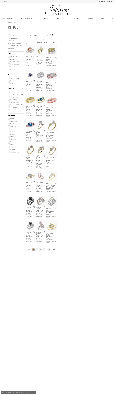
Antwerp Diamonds (26, 18)
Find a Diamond (7, 18)
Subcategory (12, 35)
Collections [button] (60, 18)
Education (75, 18)
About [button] (102, 18)
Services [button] (90, 18)
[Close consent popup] (34, 392)
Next (104, 43)
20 (74, 332)
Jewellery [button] (44, 18)
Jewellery (10, 22)
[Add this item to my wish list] (50, 73)
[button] (102, 1)
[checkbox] (12, 56)
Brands (10, 75)
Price (9, 53)
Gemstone (11, 115)
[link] (5, 1)
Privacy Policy (24, 392)
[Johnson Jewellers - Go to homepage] (57, 10)
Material (11, 88)
